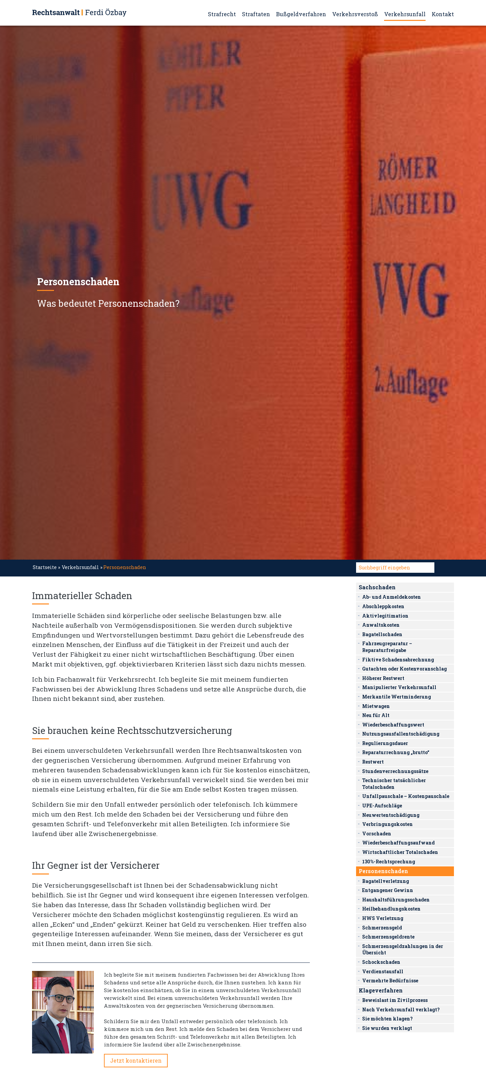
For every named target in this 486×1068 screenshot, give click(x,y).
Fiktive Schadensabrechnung (398, 659)
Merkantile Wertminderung (396, 696)
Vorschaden (376, 833)
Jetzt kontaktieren (136, 1060)
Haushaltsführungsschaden (396, 899)
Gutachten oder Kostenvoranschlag (404, 668)
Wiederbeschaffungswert (393, 724)
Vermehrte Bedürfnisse (390, 980)
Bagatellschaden (382, 634)
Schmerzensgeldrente (388, 936)
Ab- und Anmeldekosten (391, 597)
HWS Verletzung (382, 918)
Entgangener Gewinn (387, 890)
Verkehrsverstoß (355, 14)
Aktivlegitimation (385, 616)
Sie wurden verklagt (387, 1028)
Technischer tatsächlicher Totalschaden (394, 783)
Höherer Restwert (383, 678)
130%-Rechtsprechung (388, 861)
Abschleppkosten (383, 606)
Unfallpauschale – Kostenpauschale (405, 796)
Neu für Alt (375, 715)
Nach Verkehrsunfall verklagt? (401, 1009)
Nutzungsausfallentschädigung (400, 734)
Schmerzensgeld (382, 927)
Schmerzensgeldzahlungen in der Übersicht (402, 949)
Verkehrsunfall (405, 14)
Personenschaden (383, 870)
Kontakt (443, 14)
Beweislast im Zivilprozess (395, 1000)
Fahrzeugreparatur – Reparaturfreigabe (387, 646)
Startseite (45, 567)
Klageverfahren (381, 990)
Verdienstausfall (382, 971)
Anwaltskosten (381, 625)
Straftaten (256, 14)
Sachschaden (377, 587)
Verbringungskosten (387, 824)
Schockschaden (381, 962)
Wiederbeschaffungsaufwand (398, 842)
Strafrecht (222, 14)
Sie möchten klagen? (387, 1018)
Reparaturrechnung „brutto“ (395, 752)
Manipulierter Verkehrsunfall (399, 687)
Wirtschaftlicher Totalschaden (400, 852)
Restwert (373, 762)
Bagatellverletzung (385, 881)
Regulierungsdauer (385, 743)
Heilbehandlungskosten (391, 909)
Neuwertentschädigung (391, 815)
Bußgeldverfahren (301, 14)
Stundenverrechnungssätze (395, 771)
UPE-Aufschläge (382, 805)
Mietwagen (376, 706)
